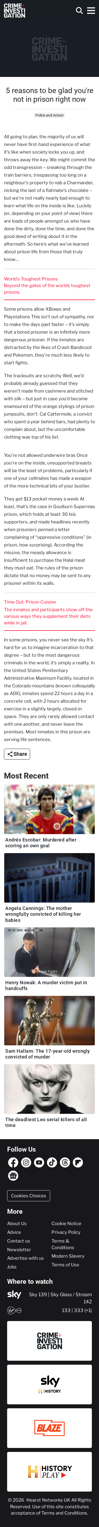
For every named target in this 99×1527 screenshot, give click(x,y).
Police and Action (49, 115)
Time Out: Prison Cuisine (30, 602)
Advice (14, 1232)
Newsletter (19, 1249)
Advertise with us (25, 1258)
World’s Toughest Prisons (31, 279)
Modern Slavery (67, 1256)
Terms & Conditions (62, 1244)
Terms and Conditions (64, 1513)
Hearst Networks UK (48, 1500)
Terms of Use (65, 1264)
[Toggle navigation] (91, 11)
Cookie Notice (66, 1223)
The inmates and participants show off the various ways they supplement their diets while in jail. (48, 616)
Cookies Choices (28, 1195)
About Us (17, 1223)
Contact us (18, 1241)
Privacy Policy (66, 1232)
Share (20, 754)
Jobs (12, 1267)
